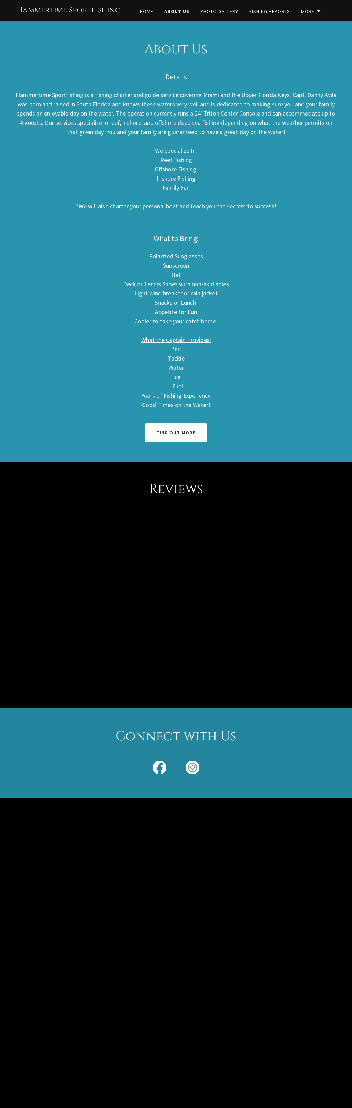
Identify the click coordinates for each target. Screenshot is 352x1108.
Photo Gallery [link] (219, 11)
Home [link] (146, 11)
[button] (311, 11)
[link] (68, 10)
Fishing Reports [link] (269, 11)
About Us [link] (176, 11)
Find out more (176, 433)
